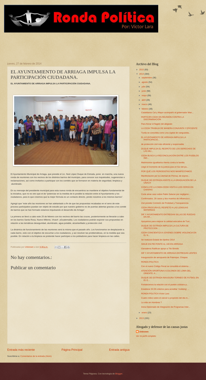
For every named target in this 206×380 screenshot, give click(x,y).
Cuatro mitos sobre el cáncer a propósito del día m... (165, 298)
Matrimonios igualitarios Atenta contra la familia (162, 162)
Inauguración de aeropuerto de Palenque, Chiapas (164, 257)
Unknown (144, 331)
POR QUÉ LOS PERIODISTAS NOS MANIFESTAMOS (166, 171)
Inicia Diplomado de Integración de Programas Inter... (165, 307)
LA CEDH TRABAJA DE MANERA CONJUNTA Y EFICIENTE (169, 128)
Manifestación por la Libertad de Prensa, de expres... (165, 176)
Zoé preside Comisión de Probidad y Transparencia (164, 203)
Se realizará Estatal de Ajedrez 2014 (158, 239)
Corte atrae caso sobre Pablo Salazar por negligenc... (165, 194)
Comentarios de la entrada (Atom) (36, 356)
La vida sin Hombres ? (151, 302)
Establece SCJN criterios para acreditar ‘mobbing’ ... (165, 289)
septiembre (147, 77)
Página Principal (71, 349)
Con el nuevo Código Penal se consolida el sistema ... (166, 266)
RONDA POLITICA (150, 262)
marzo (145, 104)
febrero (145, 109)
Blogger (118, 373)
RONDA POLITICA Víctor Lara (155, 293)
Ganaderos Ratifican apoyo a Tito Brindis (160, 248)
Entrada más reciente (21, 349)
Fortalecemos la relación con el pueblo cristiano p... (164, 284)
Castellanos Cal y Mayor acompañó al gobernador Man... (167, 112)
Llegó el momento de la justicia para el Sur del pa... (164, 167)
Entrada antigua (119, 349)
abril (144, 100)
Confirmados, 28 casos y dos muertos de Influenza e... (166, 198)
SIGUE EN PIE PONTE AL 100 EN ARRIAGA (162, 244)
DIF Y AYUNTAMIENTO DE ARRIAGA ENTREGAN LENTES (169, 253)
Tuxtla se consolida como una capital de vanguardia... (166, 133)
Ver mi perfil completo (146, 336)
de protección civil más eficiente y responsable (162, 144)
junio (144, 91)
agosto (145, 82)
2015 (141, 69)
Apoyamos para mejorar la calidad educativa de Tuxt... (166, 221)
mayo (144, 95)
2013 (141, 318)
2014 (141, 74)
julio (144, 86)
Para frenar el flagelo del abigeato (156, 124)
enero (145, 312)
